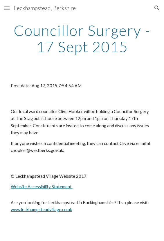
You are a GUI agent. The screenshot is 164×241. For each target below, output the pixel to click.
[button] (7, 8)
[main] (82, 38)
